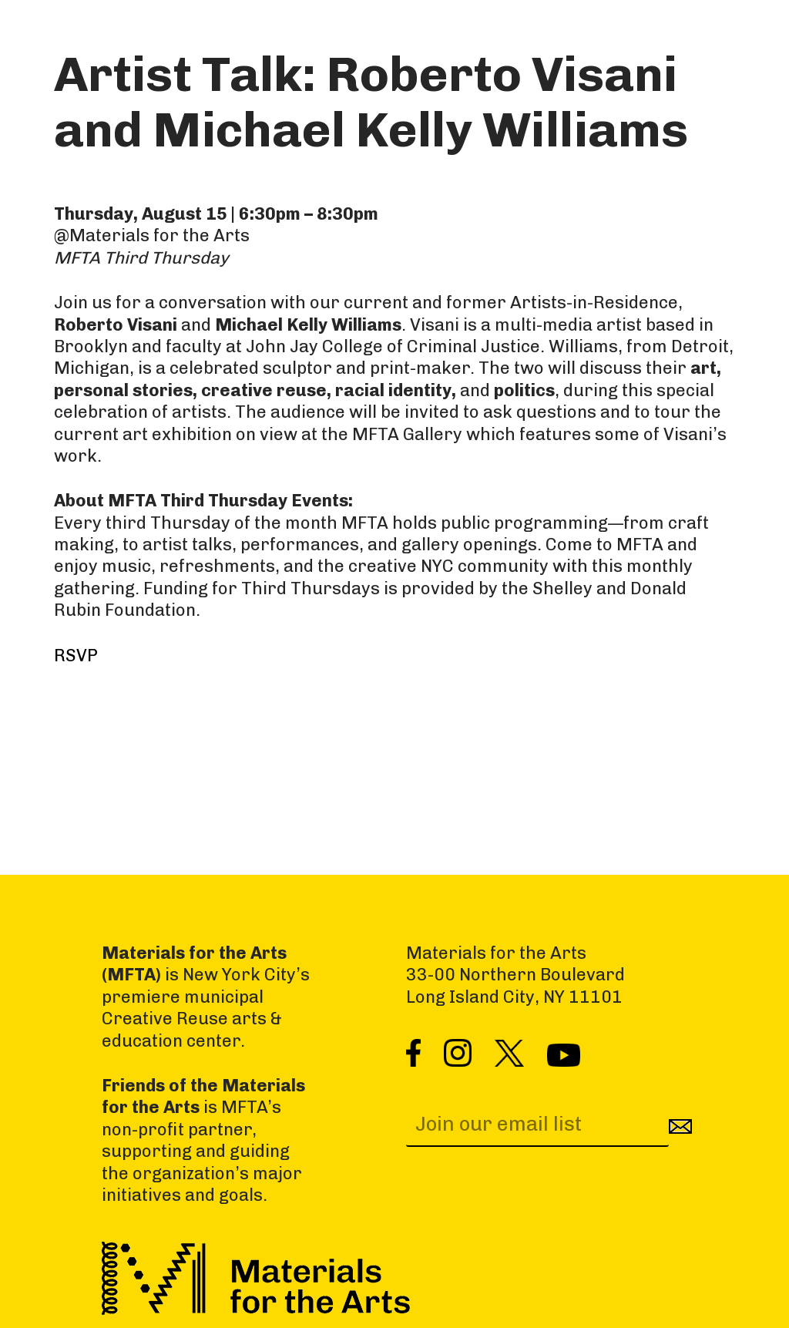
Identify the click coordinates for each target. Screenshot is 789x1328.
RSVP (76, 655)
